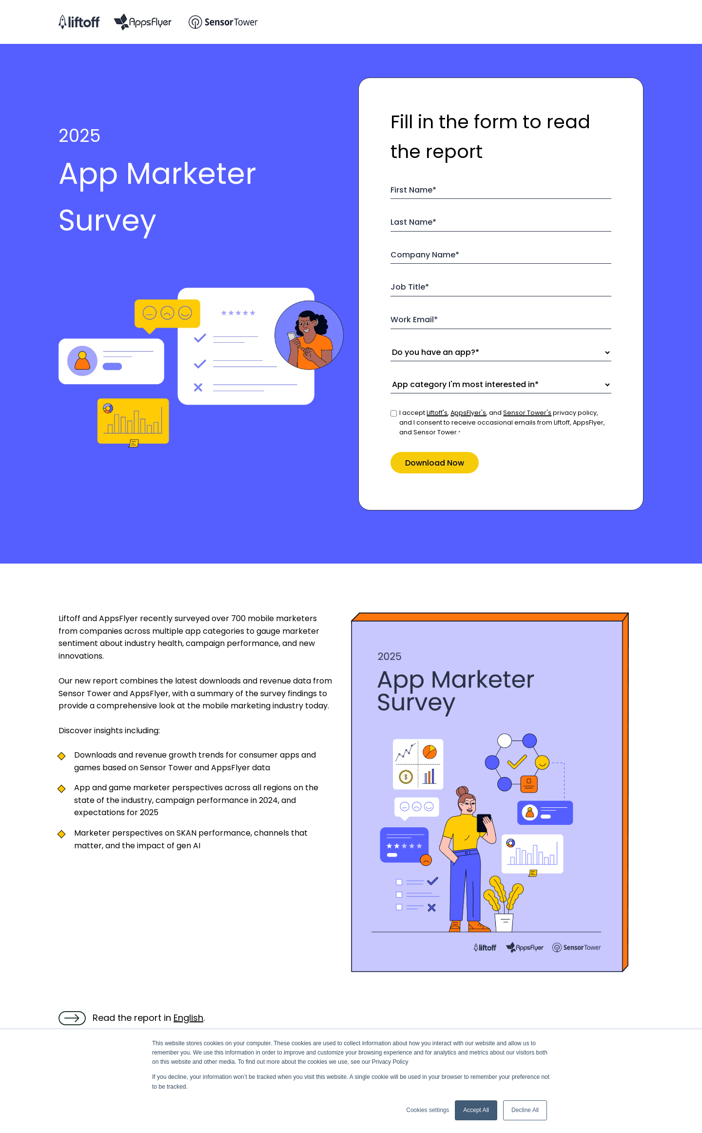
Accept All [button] (476, 1110)
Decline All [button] (525, 1110)
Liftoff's (437, 413)
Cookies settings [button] (427, 1110)
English (188, 1018)
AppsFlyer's (468, 413)
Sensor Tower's (527, 413)
